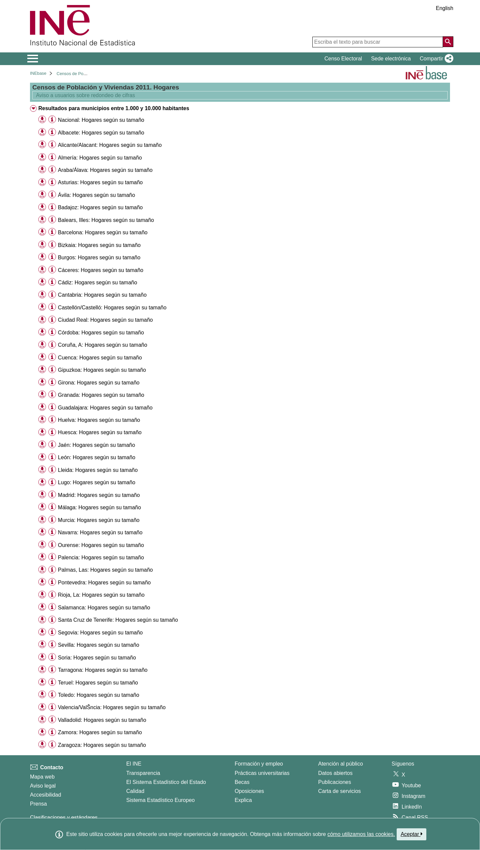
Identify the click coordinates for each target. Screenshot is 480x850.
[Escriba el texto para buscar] (377, 42)
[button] (435, 59)
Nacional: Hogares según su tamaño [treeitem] (101, 120)
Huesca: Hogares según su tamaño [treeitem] (100, 432)
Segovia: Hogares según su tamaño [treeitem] (100, 632)
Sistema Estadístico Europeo (160, 800)
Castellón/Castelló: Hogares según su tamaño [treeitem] (112, 307)
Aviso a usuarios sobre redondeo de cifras (84, 95)
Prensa (38, 804)
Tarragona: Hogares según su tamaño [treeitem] (103, 670)
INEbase (38, 73)
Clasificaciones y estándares (64, 817)
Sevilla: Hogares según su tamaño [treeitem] (98, 645)
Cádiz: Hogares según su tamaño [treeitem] (97, 282)
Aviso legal (43, 786)
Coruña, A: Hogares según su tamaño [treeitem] (102, 345)
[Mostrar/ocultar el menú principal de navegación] (33, 59)
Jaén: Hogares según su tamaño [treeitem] (96, 445)
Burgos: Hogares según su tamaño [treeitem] (99, 257)
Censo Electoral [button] (343, 58)
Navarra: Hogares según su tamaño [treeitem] (100, 532)
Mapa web (42, 777)
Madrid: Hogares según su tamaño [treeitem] (99, 495)
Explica (243, 800)
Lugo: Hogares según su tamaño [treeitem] (96, 482)
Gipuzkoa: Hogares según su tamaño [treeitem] (102, 370)
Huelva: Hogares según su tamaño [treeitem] (99, 420)
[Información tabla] (52, 119)
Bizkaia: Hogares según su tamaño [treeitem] (99, 245)
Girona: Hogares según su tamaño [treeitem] (99, 382)
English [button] (444, 8)
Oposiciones (249, 791)
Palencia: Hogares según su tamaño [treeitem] (101, 557)
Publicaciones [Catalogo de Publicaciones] (334, 782)
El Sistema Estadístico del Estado (166, 782)
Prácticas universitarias (262, 773)
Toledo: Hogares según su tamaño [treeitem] (98, 695)
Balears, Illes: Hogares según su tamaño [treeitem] (106, 220)
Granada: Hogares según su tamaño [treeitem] (101, 395)
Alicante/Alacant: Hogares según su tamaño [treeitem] (110, 145)
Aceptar (411, 834)
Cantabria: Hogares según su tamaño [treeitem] (102, 295)
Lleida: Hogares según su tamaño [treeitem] (98, 470)
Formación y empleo (259, 764)
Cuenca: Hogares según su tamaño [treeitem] (100, 357)
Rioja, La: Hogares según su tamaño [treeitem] (101, 595)
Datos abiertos (335, 773)
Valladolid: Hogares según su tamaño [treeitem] (102, 720)
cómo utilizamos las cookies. (361, 834)
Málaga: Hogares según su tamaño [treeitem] (99, 507)
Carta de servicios (339, 791)
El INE (133, 764)
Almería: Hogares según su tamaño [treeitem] (100, 158)
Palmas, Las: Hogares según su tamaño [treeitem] (105, 570)
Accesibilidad (45, 795)
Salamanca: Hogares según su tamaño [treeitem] (104, 607)
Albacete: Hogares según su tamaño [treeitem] (101, 132)
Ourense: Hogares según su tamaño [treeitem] (101, 545)
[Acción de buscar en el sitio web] (448, 41)
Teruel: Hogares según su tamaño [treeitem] (98, 682)
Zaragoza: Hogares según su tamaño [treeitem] (102, 745)
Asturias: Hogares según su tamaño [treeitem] (100, 182)
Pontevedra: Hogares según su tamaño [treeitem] (104, 582)
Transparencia (143, 773)
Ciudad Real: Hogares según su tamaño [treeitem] (105, 320)
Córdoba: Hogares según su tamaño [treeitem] (101, 332)
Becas (242, 782)
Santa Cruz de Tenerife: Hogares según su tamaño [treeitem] (118, 620)
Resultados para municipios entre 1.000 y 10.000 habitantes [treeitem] (113, 108)
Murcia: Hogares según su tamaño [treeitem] (99, 520)
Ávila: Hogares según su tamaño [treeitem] (96, 195)
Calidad (135, 791)
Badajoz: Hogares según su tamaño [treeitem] (100, 207)
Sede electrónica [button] (391, 58)
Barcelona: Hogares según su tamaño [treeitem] (103, 232)
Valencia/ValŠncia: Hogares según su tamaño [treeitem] (112, 707)
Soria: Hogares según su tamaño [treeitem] (97, 657)
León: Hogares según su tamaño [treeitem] (96, 457)
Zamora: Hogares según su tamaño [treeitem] (100, 732)
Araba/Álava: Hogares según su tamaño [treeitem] (105, 170)
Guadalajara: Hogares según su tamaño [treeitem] (105, 407)
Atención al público (340, 764)
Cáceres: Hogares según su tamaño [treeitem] (100, 270)
